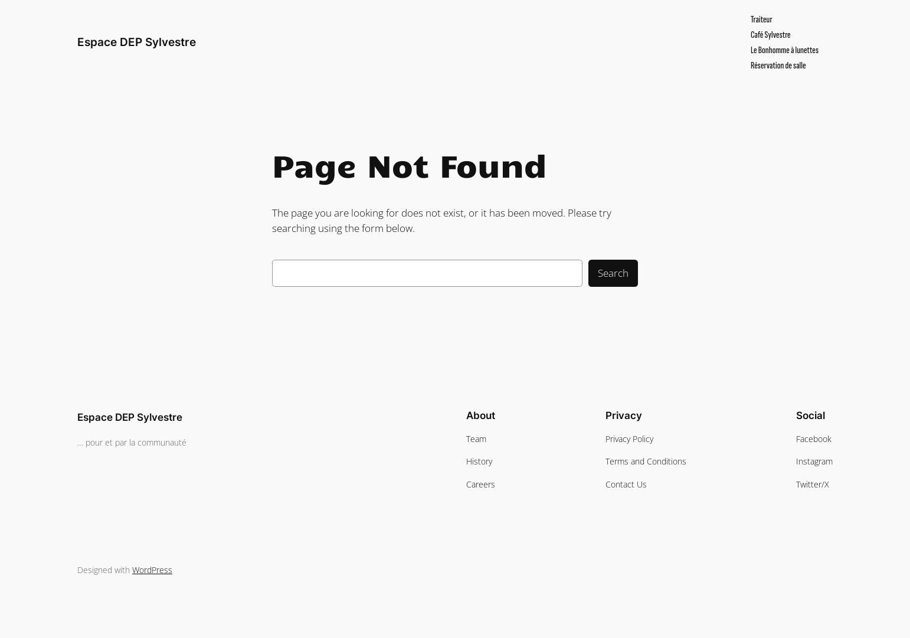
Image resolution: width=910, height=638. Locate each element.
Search (613, 273)
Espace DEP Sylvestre (136, 42)
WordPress (152, 569)
